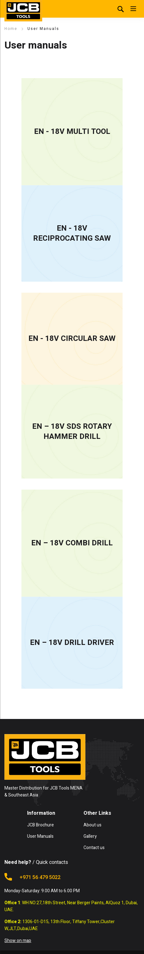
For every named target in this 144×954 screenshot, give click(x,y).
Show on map (17, 940)
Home (10, 29)
